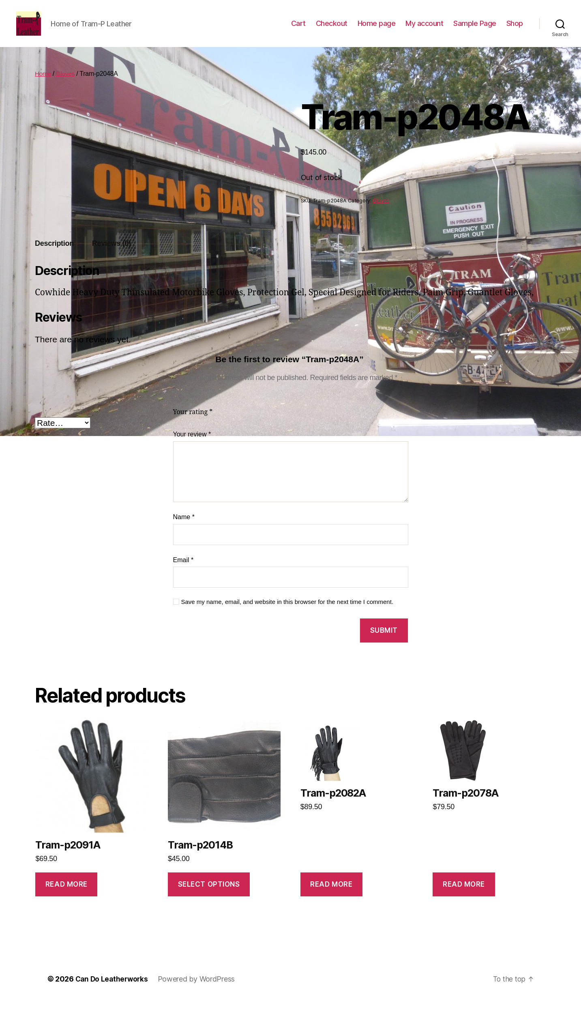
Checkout (331, 29)
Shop (514, 29)
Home (43, 85)
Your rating (193, 424)
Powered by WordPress (199, 991)
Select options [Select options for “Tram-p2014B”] (209, 896)
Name (184, 529)
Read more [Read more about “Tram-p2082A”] (331, 896)
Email (183, 572)
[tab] (54, 255)
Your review (192, 446)
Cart (298, 29)
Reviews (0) (111, 255)
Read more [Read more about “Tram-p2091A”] (66, 896)
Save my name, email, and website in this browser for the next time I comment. (287, 613)
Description (54, 255)
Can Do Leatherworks (113, 991)
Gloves (66, 85)
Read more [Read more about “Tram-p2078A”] (464, 896)
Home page (377, 29)
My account (424, 29)
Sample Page (474, 29)
